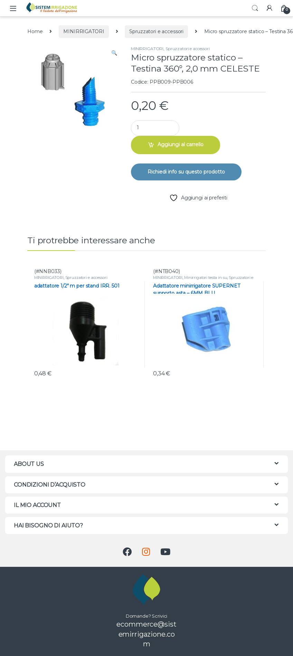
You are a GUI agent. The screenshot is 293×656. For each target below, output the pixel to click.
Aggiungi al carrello (181, 144)
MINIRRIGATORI (83, 31)
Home (34, 31)
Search (255, 8)
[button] (114, 53)
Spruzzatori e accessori (156, 31)
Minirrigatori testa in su (205, 277)
